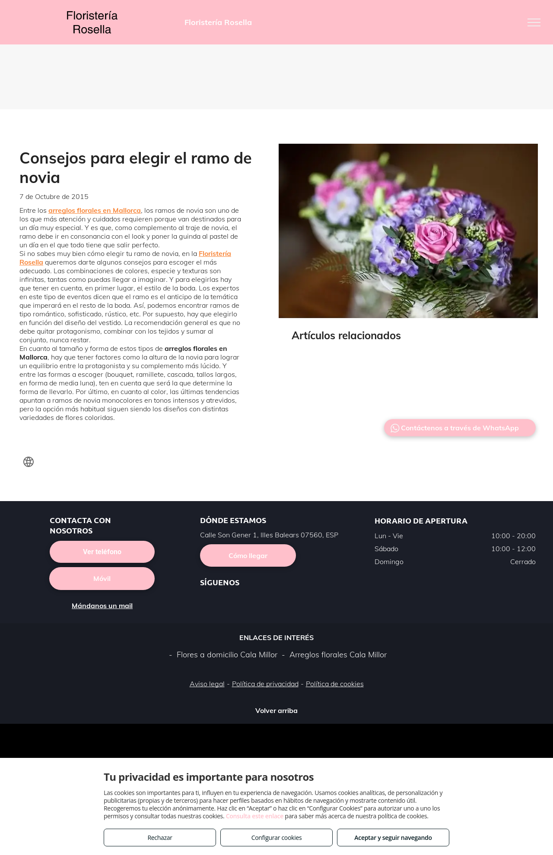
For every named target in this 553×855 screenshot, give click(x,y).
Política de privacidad (265, 683)
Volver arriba (276, 710)
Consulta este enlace (254, 816)
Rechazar (159, 837)
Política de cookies (335, 683)
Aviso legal (207, 683)
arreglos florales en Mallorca (94, 210)
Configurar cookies (276, 837)
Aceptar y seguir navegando (393, 837)
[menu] (534, 22)
